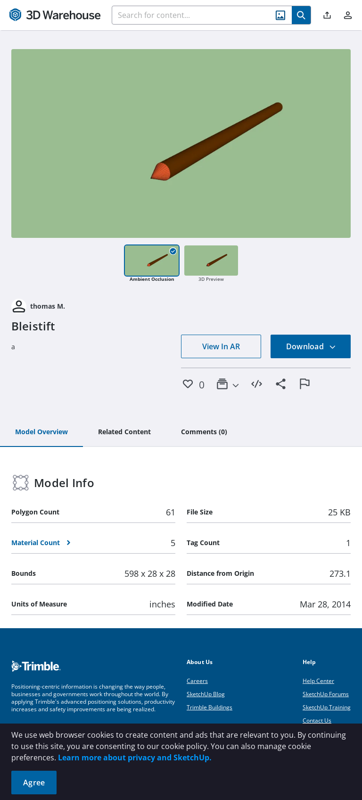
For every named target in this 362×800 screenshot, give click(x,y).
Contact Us (317, 720)
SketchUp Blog (206, 694)
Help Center (318, 681)
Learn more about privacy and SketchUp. (135, 757)
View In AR (221, 346)
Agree (34, 782)
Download (311, 346)
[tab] (41, 432)
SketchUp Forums (326, 694)
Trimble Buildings (209, 707)
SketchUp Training (327, 707)
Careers (197, 681)
